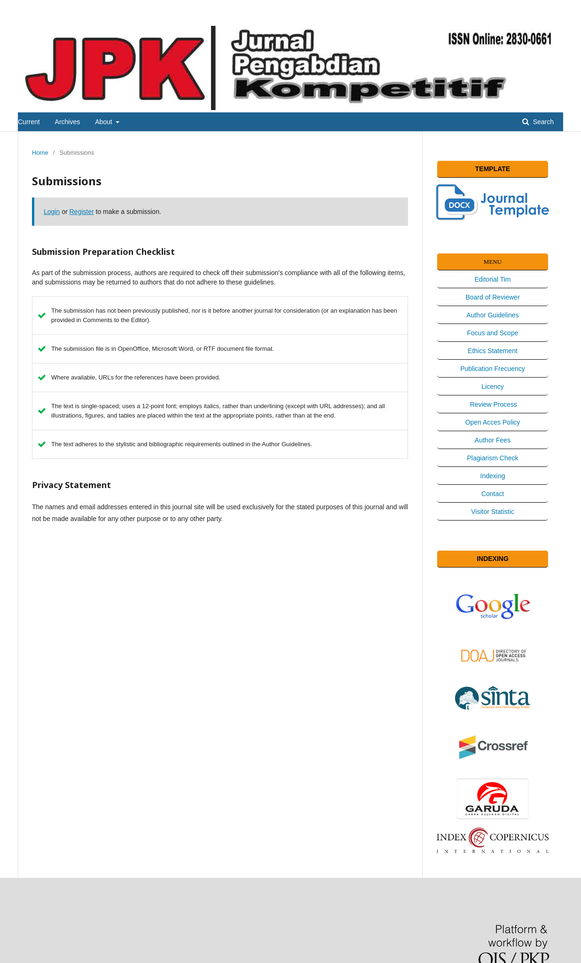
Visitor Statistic (492, 511)
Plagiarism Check (492, 458)
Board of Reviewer (492, 297)
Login (52, 211)
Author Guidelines (492, 315)
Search (542, 122)
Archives (67, 122)
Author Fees (492, 440)
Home (40, 152)
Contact (492, 493)
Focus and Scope (492, 333)
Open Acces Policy (492, 422)
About (104, 122)
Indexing (492, 476)
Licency (492, 386)
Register (82, 211)
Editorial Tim (492, 279)
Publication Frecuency (492, 368)
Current (29, 122)
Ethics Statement (493, 351)
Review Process (492, 404)
